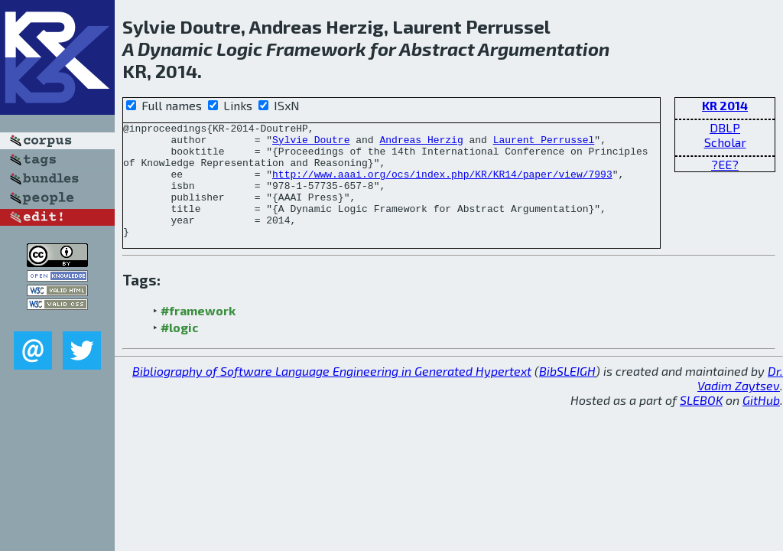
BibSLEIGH (567, 393)
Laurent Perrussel (544, 144)
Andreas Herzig (421, 144)
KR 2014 (725, 105)
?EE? (725, 164)
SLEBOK (701, 423)
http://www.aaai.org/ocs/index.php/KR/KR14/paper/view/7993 (442, 185)
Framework (316, 48)
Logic (239, 48)
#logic (179, 350)
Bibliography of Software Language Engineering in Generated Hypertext (331, 393)
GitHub (761, 423)
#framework (198, 333)
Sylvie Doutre (310, 144)
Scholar (725, 142)
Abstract (437, 48)
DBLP (725, 127)
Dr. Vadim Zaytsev (740, 401)
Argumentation (543, 48)
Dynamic (175, 48)
